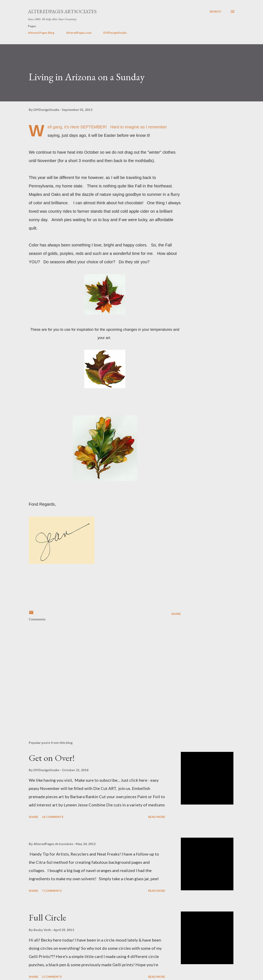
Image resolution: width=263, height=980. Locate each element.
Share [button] (176, 613)
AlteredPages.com (78, 32)
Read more (156, 817)
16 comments (52, 817)
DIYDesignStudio (115, 32)
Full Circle (47, 917)
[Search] (215, 11)
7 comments (52, 890)
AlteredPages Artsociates (62, 11)
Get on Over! (52, 758)
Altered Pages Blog (41, 32)
